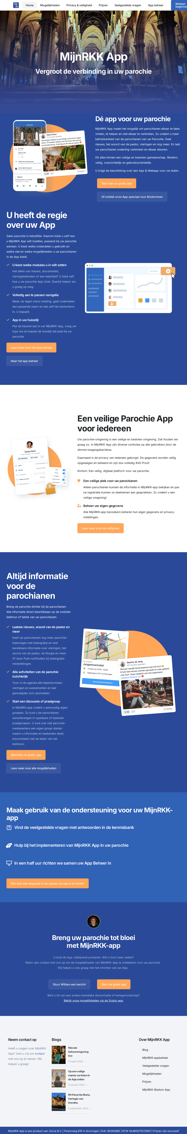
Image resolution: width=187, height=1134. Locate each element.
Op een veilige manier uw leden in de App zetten (79, 1068)
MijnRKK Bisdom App (156, 1083)
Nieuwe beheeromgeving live (79, 1045)
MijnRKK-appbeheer (155, 1051)
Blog (145, 1043)
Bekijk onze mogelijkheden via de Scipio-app (93, 994)
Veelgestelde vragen (155, 1059)
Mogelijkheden (151, 1067)
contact (40, 1047)
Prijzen (146, 1075)
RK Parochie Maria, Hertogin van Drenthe (78, 1092)
